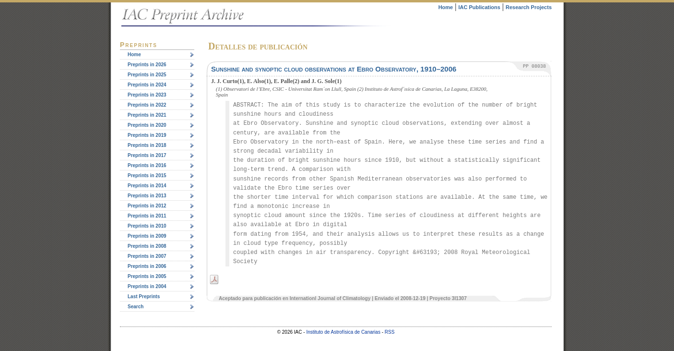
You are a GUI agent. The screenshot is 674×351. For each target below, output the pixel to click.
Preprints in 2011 (147, 215)
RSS (390, 332)
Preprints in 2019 (147, 135)
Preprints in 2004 (147, 286)
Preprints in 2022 (147, 105)
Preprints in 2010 (147, 226)
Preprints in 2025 (147, 74)
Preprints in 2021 (147, 115)
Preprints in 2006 (147, 266)
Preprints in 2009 (147, 236)
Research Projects (529, 7)
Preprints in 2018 (147, 145)
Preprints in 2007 (147, 256)
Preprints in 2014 (147, 185)
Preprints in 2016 (147, 165)
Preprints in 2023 (147, 94)
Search (135, 306)
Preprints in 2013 (147, 195)
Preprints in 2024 (147, 84)
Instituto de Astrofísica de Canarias (343, 332)
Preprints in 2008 (147, 246)
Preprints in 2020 (147, 125)
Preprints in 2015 (147, 175)
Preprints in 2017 (147, 155)
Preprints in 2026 (147, 64)
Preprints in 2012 (147, 205)
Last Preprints (144, 296)
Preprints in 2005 (147, 276)
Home (445, 7)
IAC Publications (479, 7)
